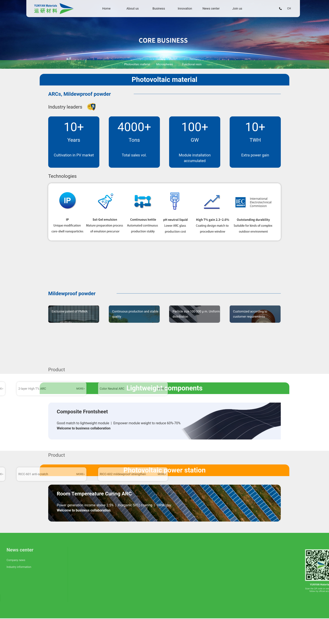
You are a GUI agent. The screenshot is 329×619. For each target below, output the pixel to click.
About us (135, 9)
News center (213, 9)
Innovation (187, 9)
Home (108, 9)
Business (161, 9)
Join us (239, 9)
